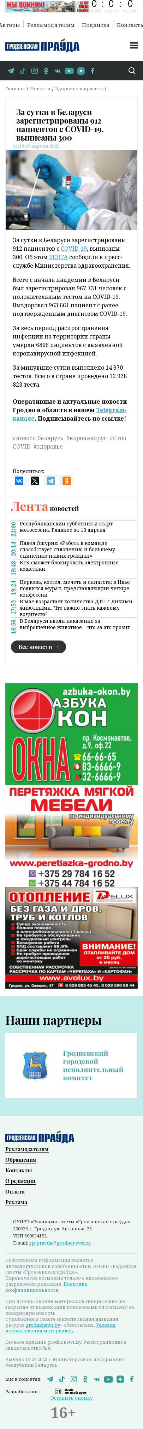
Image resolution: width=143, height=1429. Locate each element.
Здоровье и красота (79, 88)
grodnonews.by (43, 1324)
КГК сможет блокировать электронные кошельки (69, 565)
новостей (45, 508)
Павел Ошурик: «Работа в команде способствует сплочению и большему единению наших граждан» (67, 549)
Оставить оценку (71, 1397)
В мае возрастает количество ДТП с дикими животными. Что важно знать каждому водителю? (76, 607)
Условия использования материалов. (60, 1327)
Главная (15, 88)
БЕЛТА (58, 257)
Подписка (95, 24)
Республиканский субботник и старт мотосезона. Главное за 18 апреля (66, 526)
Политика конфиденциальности (46, 1286)
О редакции (20, 1180)
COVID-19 (74, 248)
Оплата (15, 1190)
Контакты (18, 1169)
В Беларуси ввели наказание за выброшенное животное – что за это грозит (75, 624)
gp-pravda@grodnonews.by (60, 1242)
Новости (40, 88)
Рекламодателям (51, 24)
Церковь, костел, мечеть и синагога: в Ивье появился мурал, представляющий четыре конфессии (75, 588)
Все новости (35, 646)
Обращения (20, 1158)
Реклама (16, 1201)
